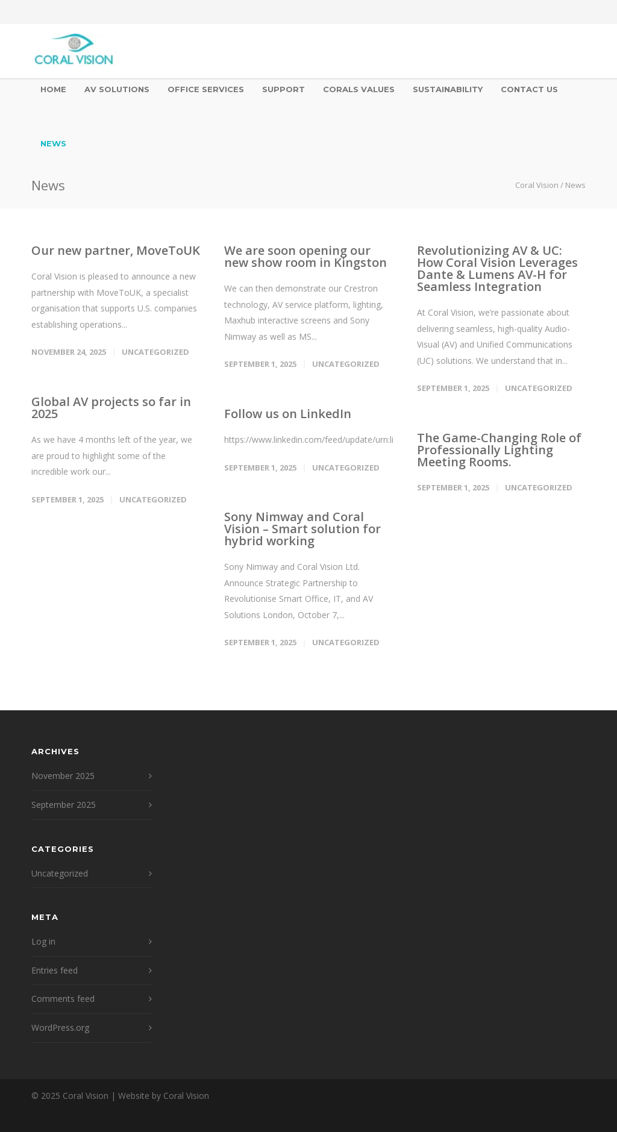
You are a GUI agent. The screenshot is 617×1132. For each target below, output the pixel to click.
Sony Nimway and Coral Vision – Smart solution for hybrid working (302, 528)
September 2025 (63, 804)
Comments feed (63, 998)
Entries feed (54, 970)
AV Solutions (116, 89)
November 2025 (63, 775)
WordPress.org (60, 1027)
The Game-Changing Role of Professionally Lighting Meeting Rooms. (499, 450)
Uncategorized (155, 351)
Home (53, 89)
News (53, 143)
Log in (43, 941)
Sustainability (448, 89)
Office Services (206, 89)
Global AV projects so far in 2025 (111, 407)
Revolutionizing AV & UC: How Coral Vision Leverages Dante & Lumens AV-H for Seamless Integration (497, 268)
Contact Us (529, 89)
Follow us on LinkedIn (287, 413)
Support (283, 89)
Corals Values (359, 89)
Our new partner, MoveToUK (115, 250)
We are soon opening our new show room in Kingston (305, 256)
